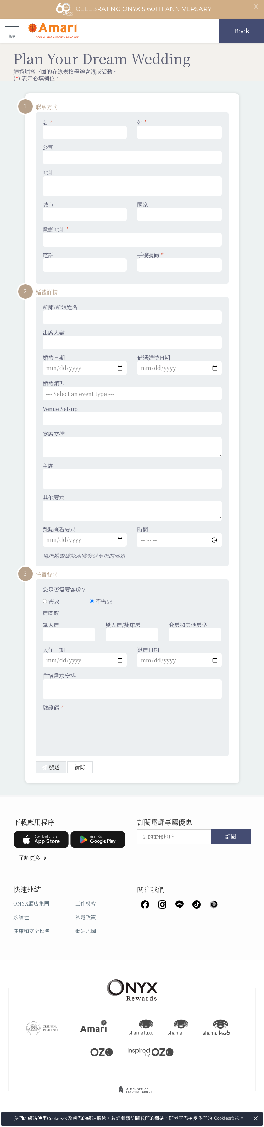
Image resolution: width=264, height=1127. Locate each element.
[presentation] (95, 729)
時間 (179, 536)
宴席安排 (132, 444)
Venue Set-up (132, 415)
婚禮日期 (85, 364)
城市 (85, 211)
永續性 (21, 917)
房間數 (51, 613)
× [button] (256, 1118)
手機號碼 (179, 262)
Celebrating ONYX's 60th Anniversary (133, 9)
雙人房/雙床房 (132, 631)
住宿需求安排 (132, 685)
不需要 (101, 601)
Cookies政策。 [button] (229, 1118)
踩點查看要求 (85, 536)
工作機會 (85, 903)
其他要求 (132, 507)
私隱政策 (85, 917)
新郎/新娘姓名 (132, 314)
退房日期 (179, 657)
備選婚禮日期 (179, 364)
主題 (132, 476)
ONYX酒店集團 (31, 903)
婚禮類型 (132, 390)
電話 (85, 262)
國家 (179, 211)
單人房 (69, 631)
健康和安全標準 (31, 930)
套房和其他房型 (195, 631)
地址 (132, 182)
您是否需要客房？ (65, 589)
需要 (51, 601)
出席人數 (132, 339)
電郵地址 (132, 236)
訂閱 (230, 837)
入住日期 (85, 657)
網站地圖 (85, 930)
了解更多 (30, 858)
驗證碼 (53, 707)
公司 (132, 154)
